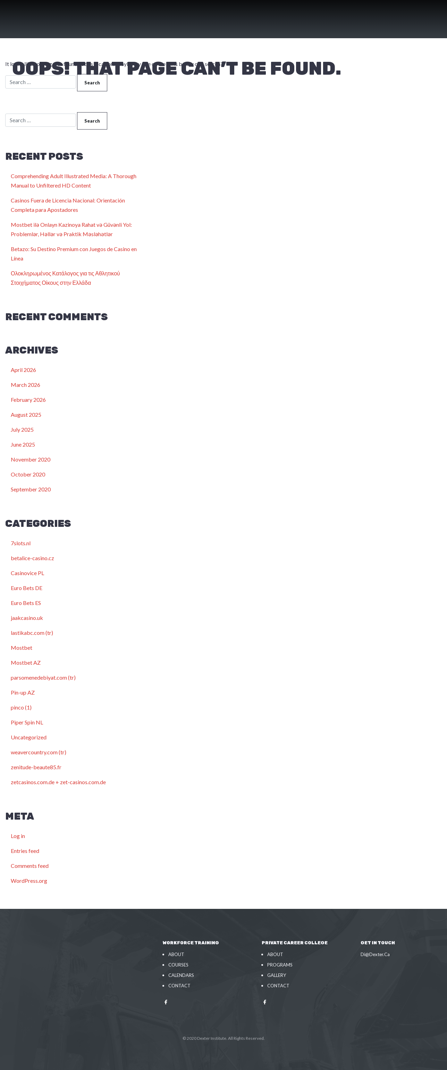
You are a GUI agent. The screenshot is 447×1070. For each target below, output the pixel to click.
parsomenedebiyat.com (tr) (43, 677)
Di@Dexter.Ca (375, 954)
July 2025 (22, 429)
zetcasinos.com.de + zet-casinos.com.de (58, 782)
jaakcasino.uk (27, 617)
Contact (179, 985)
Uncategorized (29, 737)
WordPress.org (29, 880)
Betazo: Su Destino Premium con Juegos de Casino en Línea (74, 254)
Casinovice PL (27, 573)
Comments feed (30, 865)
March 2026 (25, 384)
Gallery (276, 975)
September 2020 (31, 489)
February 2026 (28, 399)
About (176, 954)
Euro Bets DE (26, 587)
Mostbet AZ (26, 662)
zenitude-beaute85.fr (36, 767)
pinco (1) (21, 707)
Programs (280, 965)
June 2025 (23, 444)
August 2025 (26, 414)
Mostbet (21, 647)
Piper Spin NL (27, 722)
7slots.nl (21, 543)
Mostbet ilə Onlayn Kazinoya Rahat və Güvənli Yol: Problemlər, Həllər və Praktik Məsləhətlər (71, 229)
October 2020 (28, 474)
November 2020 (30, 459)
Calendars (181, 975)
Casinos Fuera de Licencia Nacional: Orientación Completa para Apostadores (68, 205)
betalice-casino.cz (32, 558)
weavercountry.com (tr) (38, 752)
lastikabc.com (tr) (32, 632)
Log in (18, 835)
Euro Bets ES (26, 602)
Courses (178, 965)
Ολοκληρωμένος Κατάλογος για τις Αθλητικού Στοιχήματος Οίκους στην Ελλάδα (65, 278)
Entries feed (25, 850)
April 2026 (23, 369)
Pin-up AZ (23, 692)
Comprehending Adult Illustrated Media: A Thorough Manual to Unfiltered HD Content (73, 181)
